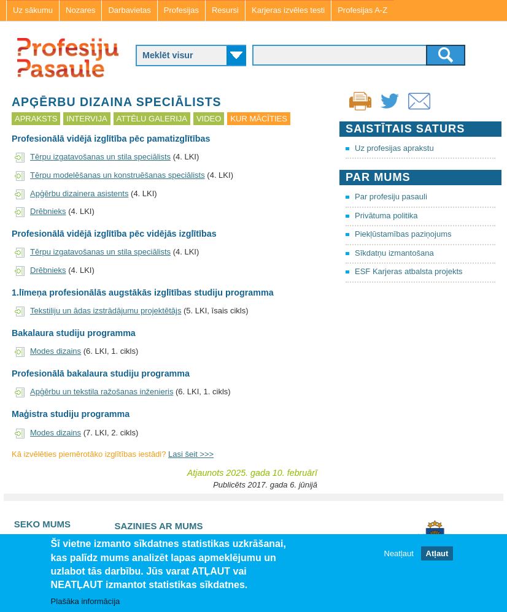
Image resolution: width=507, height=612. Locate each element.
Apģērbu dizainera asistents (79, 193)
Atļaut (437, 554)
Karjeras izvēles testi (288, 10)
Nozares (80, 10)
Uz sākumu (33, 10)
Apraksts (36, 118)
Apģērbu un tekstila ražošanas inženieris (101, 391)
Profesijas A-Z (362, 10)
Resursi (225, 10)
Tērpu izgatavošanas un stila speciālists (100, 156)
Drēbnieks (48, 211)
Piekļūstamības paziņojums (403, 234)
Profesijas (181, 10)
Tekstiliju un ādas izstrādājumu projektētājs (105, 310)
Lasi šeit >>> (191, 454)
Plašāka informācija (85, 601)
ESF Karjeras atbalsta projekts (409, 271)
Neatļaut (399, 554)
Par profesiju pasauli (391, 196)
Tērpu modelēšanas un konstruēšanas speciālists (117, 175)
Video (208, 118)
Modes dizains (55, 351)
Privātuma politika (386, 215)
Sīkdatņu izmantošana (394, 253)
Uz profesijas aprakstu (394, 148)
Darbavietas (129, 10)
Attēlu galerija (152, 118)
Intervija (86, 118)
